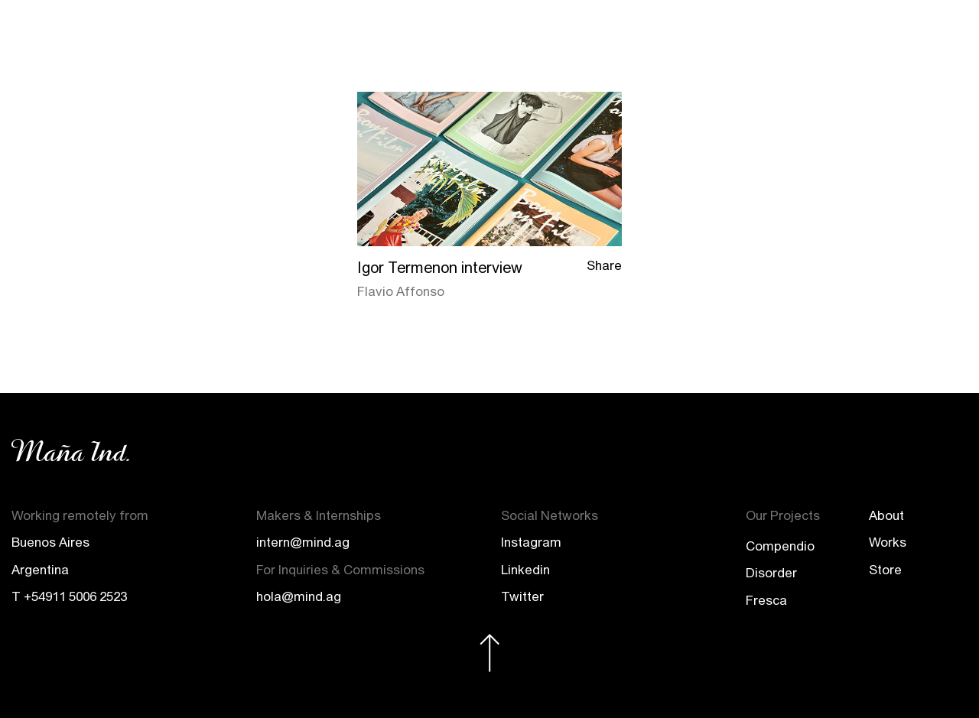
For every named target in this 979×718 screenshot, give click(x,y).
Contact (913, 33)
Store (850, 33)
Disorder (771, 572)
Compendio (780, 546)
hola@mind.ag (298, 596)
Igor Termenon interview (439, 267)
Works (719, 33)
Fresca (766, 600)
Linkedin (525, 569)
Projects (786, 33)
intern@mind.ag (303, 542)
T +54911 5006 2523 (69, 596)
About (660, 33)
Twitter (522, 596)
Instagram (531, 542)
